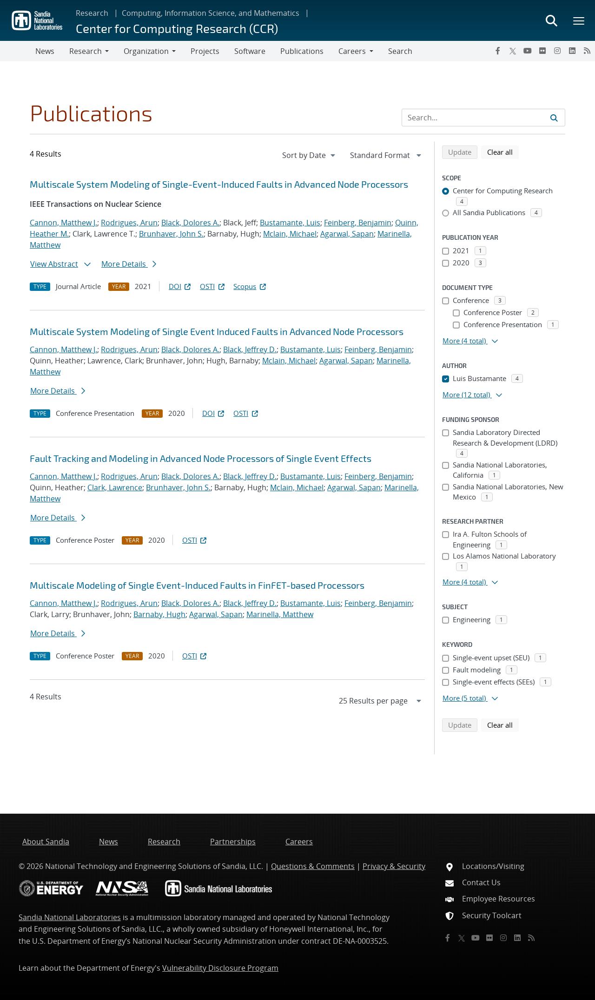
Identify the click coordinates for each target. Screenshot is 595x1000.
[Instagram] (557, 51)
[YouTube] (528, 51)
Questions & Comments (313, 866)
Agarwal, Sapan (347, 234)
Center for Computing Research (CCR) (177, 28)
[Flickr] (542, 51)
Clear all (503, 151)
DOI (180, 286)
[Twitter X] (513, 51)
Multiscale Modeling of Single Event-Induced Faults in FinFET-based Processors (197, 585)
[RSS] (587, 51)
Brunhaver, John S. (171, 234)
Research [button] (85, 51)
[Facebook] (498, 51)
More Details (128, 264)
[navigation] (310, 155)
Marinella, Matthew (279, 614)
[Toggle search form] (551, 20)
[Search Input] (483, 117)
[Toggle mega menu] (579, 20)
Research (92, 13)
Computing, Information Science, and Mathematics (210, 13)
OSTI (213, 286)
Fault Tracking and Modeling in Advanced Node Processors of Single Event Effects (200, 458)
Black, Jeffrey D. (250, 349)
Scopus (250, 286)
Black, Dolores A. (190, 222)
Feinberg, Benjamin (357, 222)
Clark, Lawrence (114, 487)
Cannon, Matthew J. (63, 222)
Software (249, 51)
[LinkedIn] (572, 51)
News (44, 51)
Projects (205, 51)
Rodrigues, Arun (129, 222)
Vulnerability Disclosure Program (220, 968)
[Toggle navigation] (17, 51)
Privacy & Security (394, 866)
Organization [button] (146, 51)
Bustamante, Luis (290, 222)
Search (400, 51)
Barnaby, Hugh (159, 614)
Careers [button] (352, 51)
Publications (302, 51)
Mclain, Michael (290, 234)
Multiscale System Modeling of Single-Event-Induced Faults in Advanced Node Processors (219, 184)
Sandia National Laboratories (70, 917)
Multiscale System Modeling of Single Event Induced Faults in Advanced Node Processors (216, 331)
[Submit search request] (554, 117)
